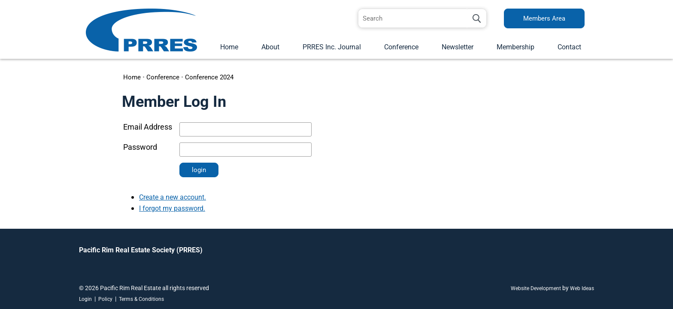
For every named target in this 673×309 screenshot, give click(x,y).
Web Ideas (582, 288)
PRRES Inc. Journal (332, 47)
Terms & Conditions (141, 299)
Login (85, 299)
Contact (569, 47)
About (270, 47)
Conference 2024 (209, 77)
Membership (515, 47)
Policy (105, 299)
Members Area (544, 18)
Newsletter (457, 47)
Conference (401, 47)
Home (229, 47)
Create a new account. (172, 197)
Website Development (536, 288)
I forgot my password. (172, 208)
